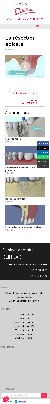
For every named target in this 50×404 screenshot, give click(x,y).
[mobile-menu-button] (37, 26)
